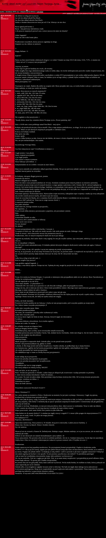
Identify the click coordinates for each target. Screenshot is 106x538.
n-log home (40, 11)
